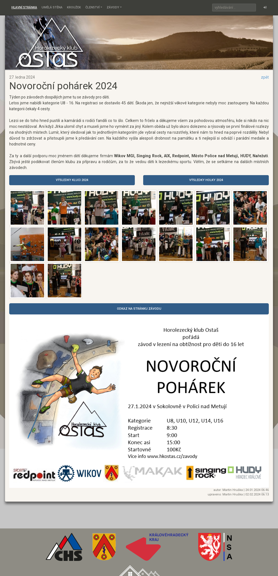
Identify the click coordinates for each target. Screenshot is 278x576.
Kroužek (74, 7)
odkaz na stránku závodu (139, 309)
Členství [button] (92, 7)
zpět (265, 77)
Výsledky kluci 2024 (72, 180)
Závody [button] (113, 7)
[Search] (234, 7)
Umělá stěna (52, 7)
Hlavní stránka (24, 7)
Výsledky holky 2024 (206, 180)
